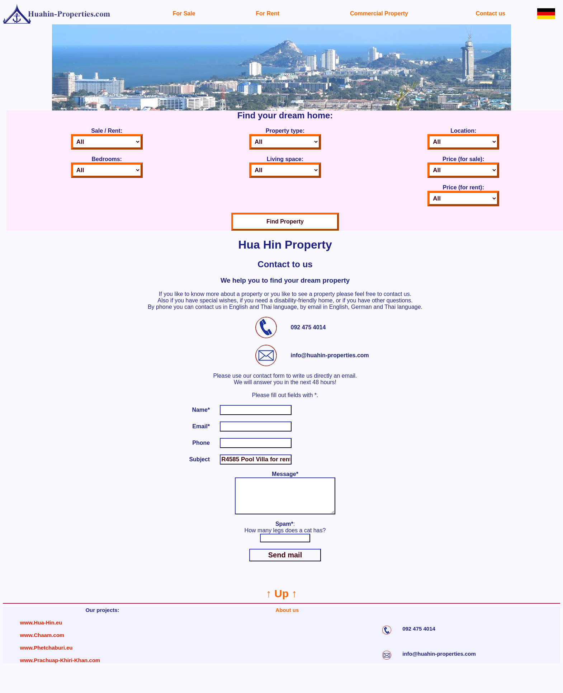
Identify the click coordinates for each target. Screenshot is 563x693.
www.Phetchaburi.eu (46, 655)
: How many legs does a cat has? (285, 534)
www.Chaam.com (42, 642)
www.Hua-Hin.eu (41, 630)
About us (287, 617)
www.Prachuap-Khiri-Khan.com (60, 667)
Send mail (285, 562)
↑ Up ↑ (281, 601)
